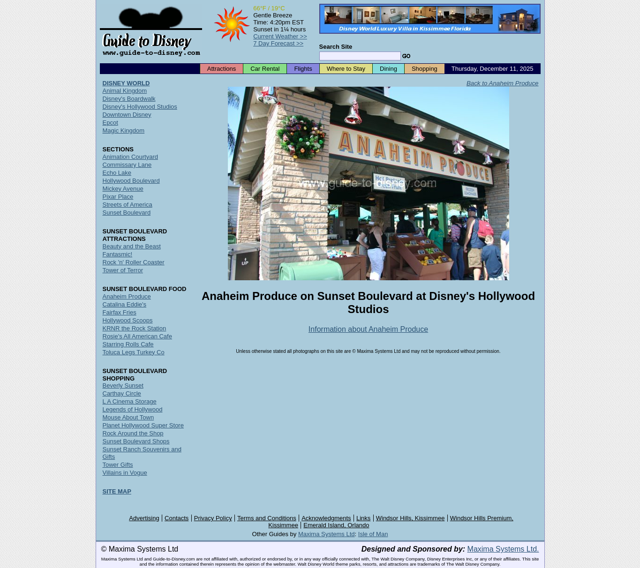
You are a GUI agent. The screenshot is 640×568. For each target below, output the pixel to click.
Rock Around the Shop (133, 433)
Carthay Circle (122, 393)
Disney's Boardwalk (129, 98)
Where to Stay (346, 68)
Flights (303, 68)
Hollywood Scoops (128, 320)
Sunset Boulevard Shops (136, 441)
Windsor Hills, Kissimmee (410, 518)
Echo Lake (117, 172)
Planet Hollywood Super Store (143, 425)
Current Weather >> (280, 36)
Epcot (110, 122)
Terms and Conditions (266, 518)
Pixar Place (118, 196)
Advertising (144, 518)
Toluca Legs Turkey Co (134, 352)
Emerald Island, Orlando (336, 525)
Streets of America (127, 204)
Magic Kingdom (124, 130)
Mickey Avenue (123, 188)
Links (363, 518)
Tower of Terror (123, 270)
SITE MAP (117, 491)
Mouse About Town (128, 417)
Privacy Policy (213, 518)
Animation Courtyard (130, 156)
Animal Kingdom (125, 90)
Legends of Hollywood (133, 409)
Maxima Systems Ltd (326, 534)
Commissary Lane (127, 164)
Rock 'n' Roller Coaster (134, 262)
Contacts (176, 518)
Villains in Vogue (125, 472)
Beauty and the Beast (132, 246)
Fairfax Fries (119, 312)
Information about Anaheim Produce (368, 329)
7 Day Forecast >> (278, 43)
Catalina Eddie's (125, 304)
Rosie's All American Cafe (137, 336)
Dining (388, 68)
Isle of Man (373, 534)
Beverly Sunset (123, 385)
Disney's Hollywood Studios (140, 106)
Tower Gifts (118, 464)
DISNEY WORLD (126, 83)
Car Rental (264, 68)
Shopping (424, 68)
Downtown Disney (127, 114)
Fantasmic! (118, 254)
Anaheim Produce (127, 296)
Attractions (221, 68)
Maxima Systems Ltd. (503, 549)
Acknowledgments (326, 518)
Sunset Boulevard (127, 212)
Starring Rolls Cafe (128, 344)
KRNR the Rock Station (134, 328)
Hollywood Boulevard (131, 180)
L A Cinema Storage (130, 401)
